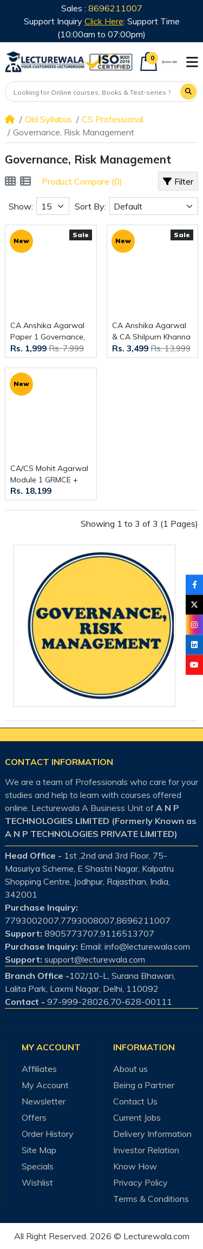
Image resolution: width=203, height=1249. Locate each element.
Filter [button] (178, 181)
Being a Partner (143, 1085)
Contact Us (135, 1101)
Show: (21, 206)
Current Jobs (137, 1117)
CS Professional (112, 119)
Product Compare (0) (82, 181)
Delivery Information (152, 1133)
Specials (38, 1166)
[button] (192, 62)
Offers (34, 1117)
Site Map (39, 1150)
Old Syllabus (48, 119)
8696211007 (115, 8)
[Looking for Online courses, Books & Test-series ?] (93, 92)
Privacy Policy (140, 1182)
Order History (48, 1133)
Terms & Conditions (151, 1198)
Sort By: (90, 206)
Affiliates (39, 1068)
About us (130, 1068)
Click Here (103, 21)
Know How (135, 1166)
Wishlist (37, 1182)
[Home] (10, 119)
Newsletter (44, 1101)
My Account (45, 1085)
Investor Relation (146, 1150)
